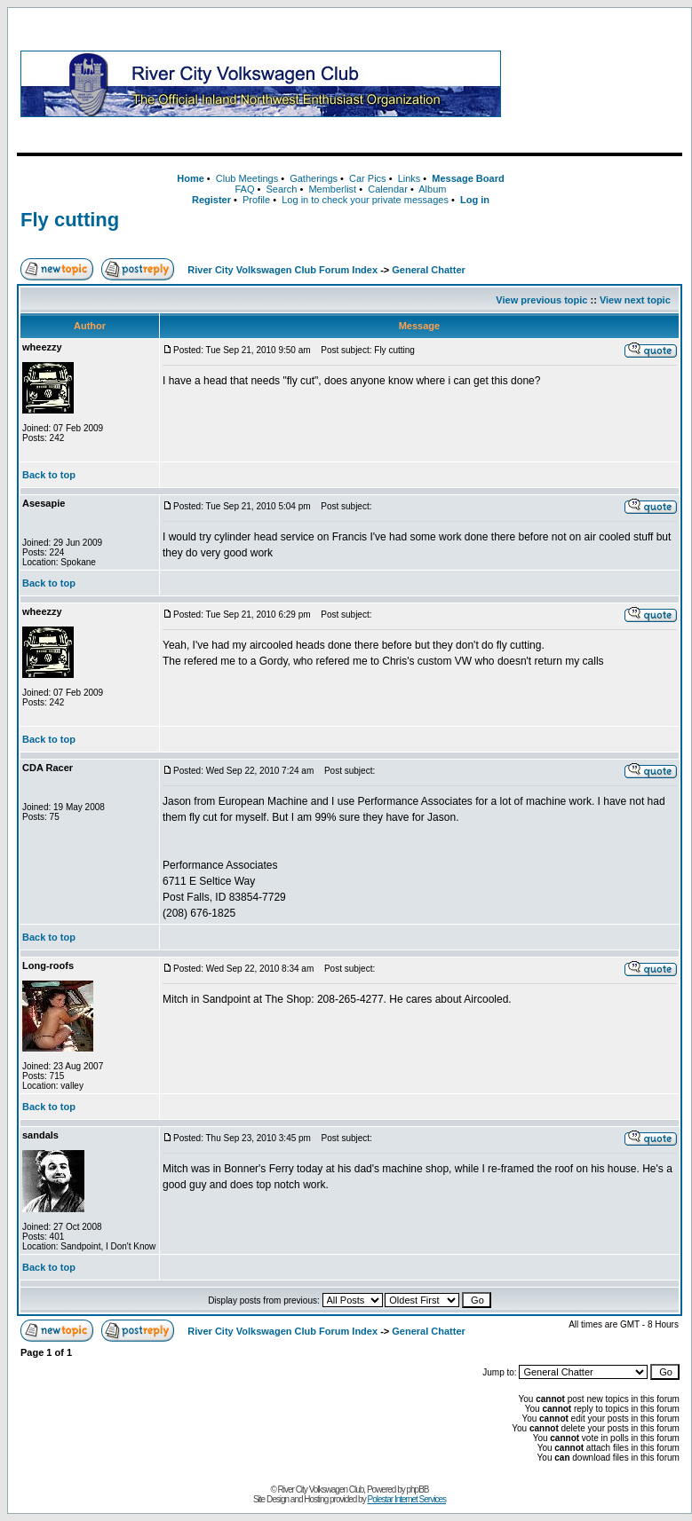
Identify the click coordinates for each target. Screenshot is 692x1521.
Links (409, 178)
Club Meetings (247, 178)
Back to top (49, 474)
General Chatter (428, 269)
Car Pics (367, 178)
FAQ (244, 189)
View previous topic (541, 300)
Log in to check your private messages (365, 199)
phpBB (418, 1489)
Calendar (388, 189)
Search (281, 189)
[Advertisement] (595, 83)
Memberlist (332, 189)
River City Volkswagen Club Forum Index (282, 269)
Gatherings (314, 178)
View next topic (635, 300)
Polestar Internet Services (406, 1499)
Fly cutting (69, 220)
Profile (256, 199)
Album (432, 189)
